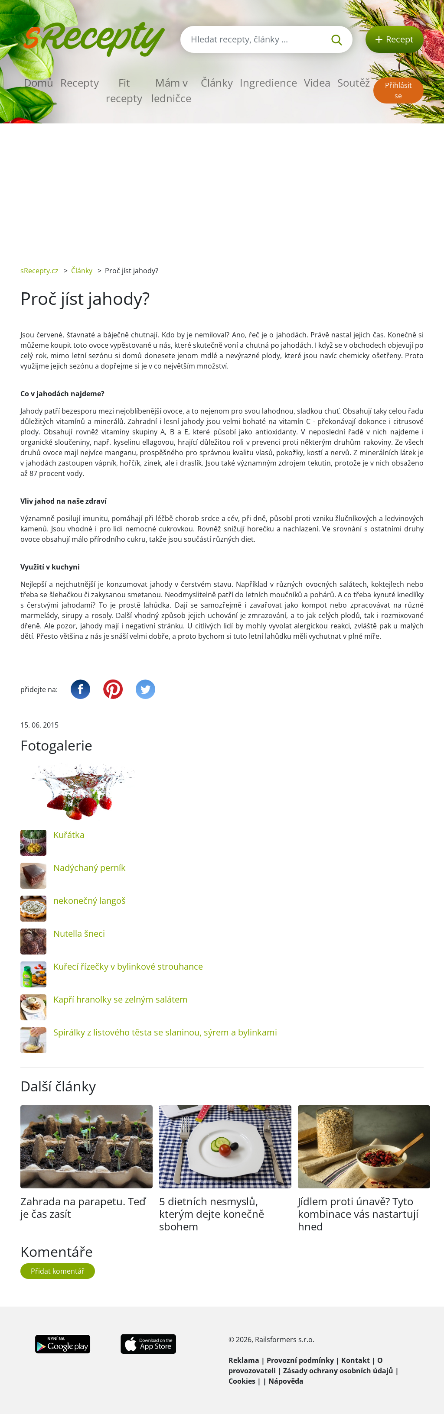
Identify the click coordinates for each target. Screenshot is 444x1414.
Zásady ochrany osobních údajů (338, 1370)
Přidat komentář (58, 1271)
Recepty (79, 82)
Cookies (242, 1381)
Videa (317, 82)
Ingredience (268, 82)
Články (217, 82)
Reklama (244, 1360)
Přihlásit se (398, 90)
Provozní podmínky (300, 1360)
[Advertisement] (222, 188)
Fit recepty (124, 90)
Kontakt (355, 1360)
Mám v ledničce (171, 90)
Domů (38, 82)
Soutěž (353, 82)
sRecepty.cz (39, 270)
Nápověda (286, 1381)
